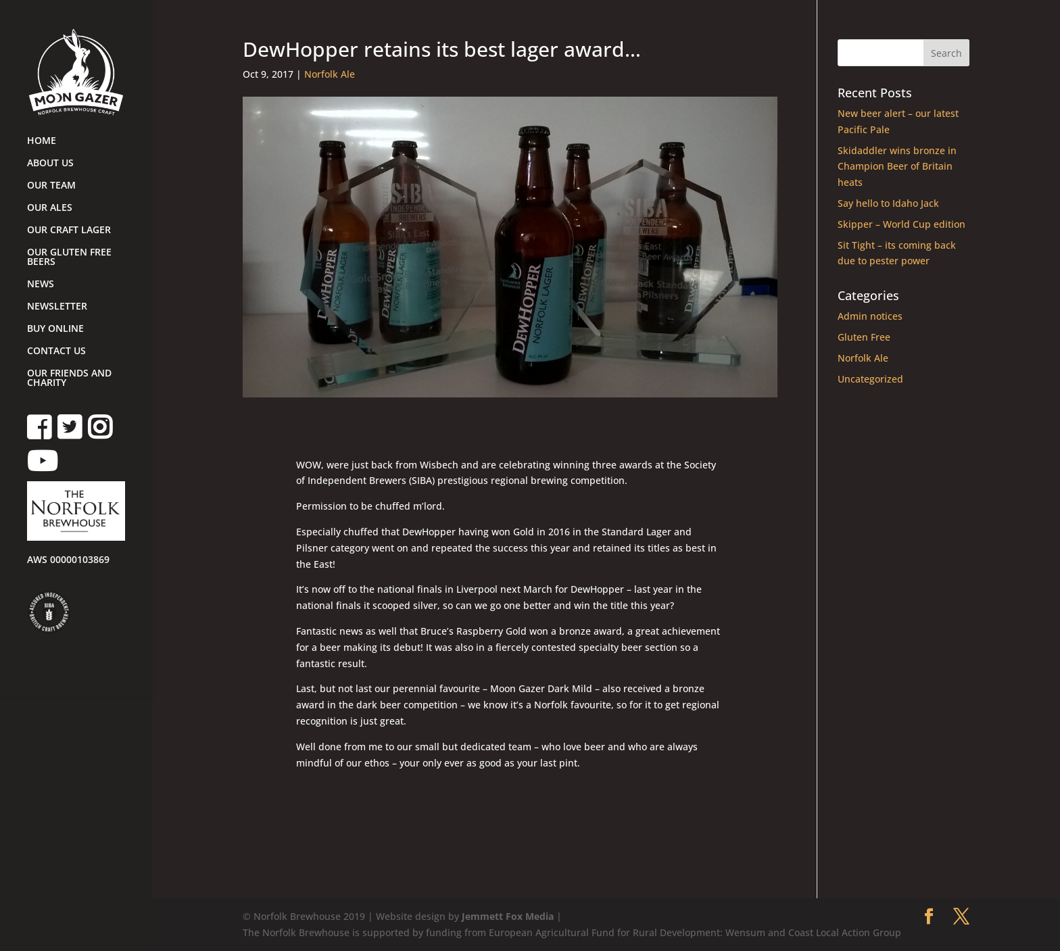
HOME (41, 141)
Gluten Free (864, 337)
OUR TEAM (51, 185)
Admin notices (870, 316)
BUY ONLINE (55, 329)
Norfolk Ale (329, 74)
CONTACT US (56, 351)
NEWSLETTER (57, 306)
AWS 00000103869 (68, 560)
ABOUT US (50, 163)
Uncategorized (870, 378)
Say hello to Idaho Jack (888, 203)
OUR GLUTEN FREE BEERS (69, 257)
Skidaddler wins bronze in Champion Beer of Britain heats (897, 166)
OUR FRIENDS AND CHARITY (69, 378)
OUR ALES (49, 208)
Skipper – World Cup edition (901, 224)
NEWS (40, 284)
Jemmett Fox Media (508, 916)
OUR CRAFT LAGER (69, 230)
